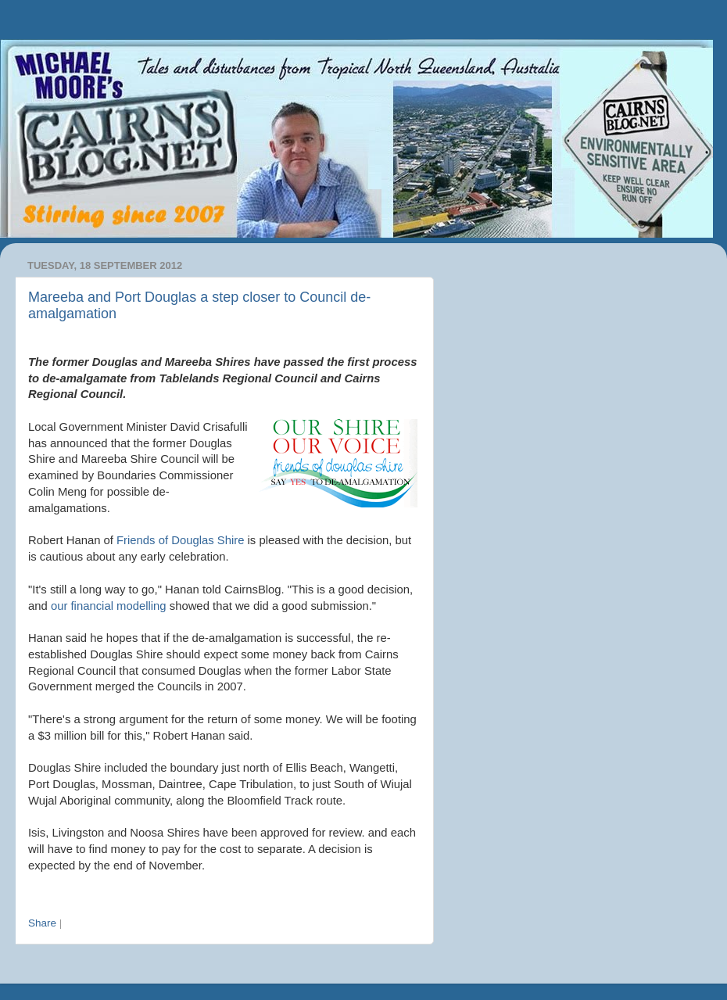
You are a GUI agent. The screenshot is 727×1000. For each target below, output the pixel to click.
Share (42, 923)
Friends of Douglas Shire (180, 540)
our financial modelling (109, 606)
